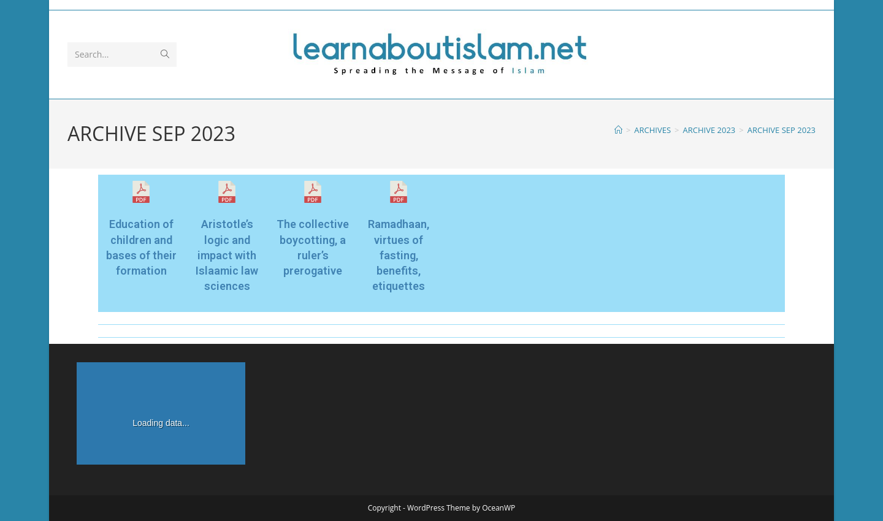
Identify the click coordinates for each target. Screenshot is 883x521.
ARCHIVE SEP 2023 (781, 129)
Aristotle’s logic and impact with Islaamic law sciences (227, 255)
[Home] (618, 129)
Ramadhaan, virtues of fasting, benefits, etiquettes (398, 255)
